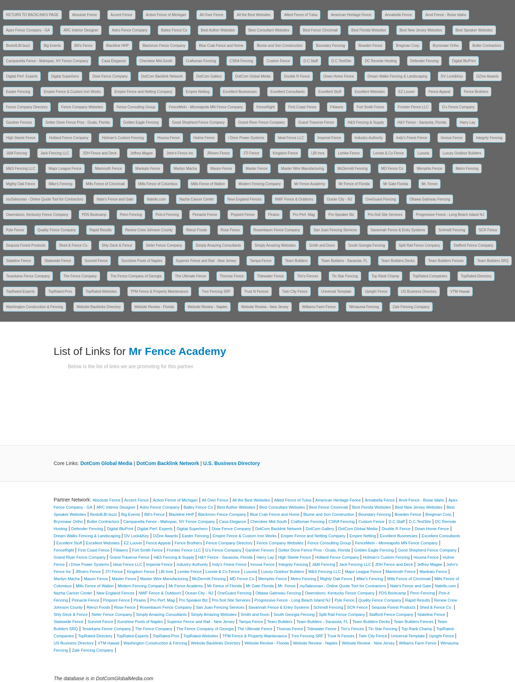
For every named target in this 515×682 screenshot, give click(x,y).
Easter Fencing (18, 92)
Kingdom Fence (285, 153)
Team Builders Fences (446, 261)
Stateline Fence (18, 261)
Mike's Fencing (60, 184)
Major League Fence (65, 168)
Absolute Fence (84, 15)
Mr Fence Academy (309, 184)
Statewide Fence (57, 261)
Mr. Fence (429, 184)
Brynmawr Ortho (446, 46)
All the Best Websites (253, 15)
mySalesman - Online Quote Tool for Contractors (44, 199)
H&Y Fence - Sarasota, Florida (422, 122)
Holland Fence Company (68, 138)
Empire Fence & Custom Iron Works (72, 92)
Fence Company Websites (82, 107)
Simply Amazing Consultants (218, 245)
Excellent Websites (370, 92)
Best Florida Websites (368, 30)
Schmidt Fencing (451, 230)
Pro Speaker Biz (341, 215)
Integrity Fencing (489, 138)
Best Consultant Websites (269, 30)
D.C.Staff (310, 61)
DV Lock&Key (452, 76)
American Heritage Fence (351, 15)
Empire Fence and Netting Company (143, 92)
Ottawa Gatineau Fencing (429, 199)
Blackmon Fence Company (163, 46)
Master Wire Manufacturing (302, 168)
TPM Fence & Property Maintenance (159, 291)
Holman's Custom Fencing (123, 138)
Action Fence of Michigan (166, 15)
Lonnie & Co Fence (388, 153)
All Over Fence (211, 15)
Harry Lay (467, 122)
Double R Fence (297, 76)
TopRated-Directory (476, 276)
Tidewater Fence (270, 276)
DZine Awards (487, 76)
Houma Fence (168, 138)
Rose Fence (230, 230)
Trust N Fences (256, 291)
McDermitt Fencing (353, 168)
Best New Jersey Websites (420, 30)
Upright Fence (376, 291)
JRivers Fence (218, 153)
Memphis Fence (429, 168)
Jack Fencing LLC (54, 153)
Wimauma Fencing (364, 307)
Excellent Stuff (329, 92)
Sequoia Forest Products (25, 245)
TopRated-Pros (60, 291)
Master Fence (257, 168)
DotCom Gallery (209, 76)
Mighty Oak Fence (20, 184)
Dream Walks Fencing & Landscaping (397, 76)
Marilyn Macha (185, 168)
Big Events (52, 46)
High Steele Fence (20, 138)
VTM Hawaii (460, 291)
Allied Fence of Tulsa (300, 15)
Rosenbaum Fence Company (277, 230)
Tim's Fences (307, 276)
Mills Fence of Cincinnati (105, 184)
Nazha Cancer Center (196, 199)
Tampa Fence (260, 261)
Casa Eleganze (114, 61)
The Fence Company (80, 276)
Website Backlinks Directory (99, 307)
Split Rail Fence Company (419, 245)
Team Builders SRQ (493, 261)
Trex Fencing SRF (216, 291)
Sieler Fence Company (164, 245)
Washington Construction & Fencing (34, 307)
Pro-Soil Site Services (385, 215)
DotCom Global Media (252, 76)
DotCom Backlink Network (162, 76)
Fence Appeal (439, 92)
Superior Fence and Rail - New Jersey (206, 261)
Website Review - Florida (154, 307)
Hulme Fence (204, 138)
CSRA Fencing (241, 61)
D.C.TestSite (342, 61)
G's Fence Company (458, 107)
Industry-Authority (369, 138)
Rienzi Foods (196, 230)
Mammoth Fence (108, 168)
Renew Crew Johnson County (148, 230)
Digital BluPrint (464, 61)
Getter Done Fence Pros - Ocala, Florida (77, 122)
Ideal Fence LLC (291, 138)
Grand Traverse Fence (316, 122)
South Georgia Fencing (366, 245)
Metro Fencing (467, 168)
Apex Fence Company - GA (28, 30)
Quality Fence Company (57, 230)
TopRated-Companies (430, 276)
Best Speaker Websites (474, 30)
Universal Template (336, 291)
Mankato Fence (148, 168)
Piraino (273, 215)
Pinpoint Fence (243, 215)
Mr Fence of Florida (354, 184)
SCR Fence (488, 230)
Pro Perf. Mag (304, 215)
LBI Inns (317, 153)
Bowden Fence (370, 46)
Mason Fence (221, 168)
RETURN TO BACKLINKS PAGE (32, 15)
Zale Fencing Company (411, 307)
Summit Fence (96, 261)
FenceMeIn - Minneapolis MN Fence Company (206, 107)
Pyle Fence (15, 230)
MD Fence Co (392, 168)
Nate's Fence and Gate (115, 199)
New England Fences (244, 199)
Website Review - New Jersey (265, 307)
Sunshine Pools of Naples (141, 261)
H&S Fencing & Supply (366, 122)
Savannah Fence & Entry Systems (398, 230)
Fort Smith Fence (370, 107)
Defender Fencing (424, 61)
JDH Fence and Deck (100, 153)
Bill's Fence (83, 46)
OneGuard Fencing (381, 199)
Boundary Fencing (330, 46)
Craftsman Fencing (201, 61)
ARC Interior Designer (80, 30)
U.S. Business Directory (231, 463)
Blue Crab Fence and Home (221, 46)
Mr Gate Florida (395, 184)
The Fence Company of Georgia (135, 276)
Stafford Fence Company (473, 245)
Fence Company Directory (27, 107)
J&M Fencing (16, 153)
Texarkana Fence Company (28, 276)
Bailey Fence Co (174, 30)
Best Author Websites (218, 30)
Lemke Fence (349, 153)
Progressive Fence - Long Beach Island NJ (450, 215)
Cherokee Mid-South (155, 61)
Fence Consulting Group (136, 107)
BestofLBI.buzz (18, 46)
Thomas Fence (232, 276)
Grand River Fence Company (261, 122)
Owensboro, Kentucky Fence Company (37, 215)
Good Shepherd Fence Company (198, 122)
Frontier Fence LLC (413, 107)
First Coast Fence (302, 107)
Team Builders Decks (398, 261)
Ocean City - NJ (339, 199)
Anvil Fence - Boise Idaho (445, 15)
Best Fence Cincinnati (320, 30)
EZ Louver (406, 92)
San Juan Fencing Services (335, 230)
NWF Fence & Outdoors (294, 199)
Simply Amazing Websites (275, 245)
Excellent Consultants (287, 92)
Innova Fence (451, 138)
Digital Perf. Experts (22, 76)
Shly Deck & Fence (117, 245)
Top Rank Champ (385, 276)
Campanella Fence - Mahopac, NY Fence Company (47, 61)
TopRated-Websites (101, 291)
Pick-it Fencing (167, 215)
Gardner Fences (19, 122)
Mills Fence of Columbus (157, 184)
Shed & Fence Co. (73, 245)
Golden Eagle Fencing (141, 122)
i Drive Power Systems (246, 138)
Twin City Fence (295, 291)
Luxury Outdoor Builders (462, 153)
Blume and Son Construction (279, 46)
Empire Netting (198, 92)
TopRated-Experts (20, 291)
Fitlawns (336, 107)
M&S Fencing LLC (20, 168)
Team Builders (296, 261)
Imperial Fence (329, 138)
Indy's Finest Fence (411, 138)
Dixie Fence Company (109, 76)
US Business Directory (419, 291)
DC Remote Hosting (381, 61)
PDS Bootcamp (94, 215)
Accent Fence (121, 15)
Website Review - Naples (208, 307)
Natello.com (156, 199)
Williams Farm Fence (319, 307)
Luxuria (423, 153)
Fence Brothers (476, 92)
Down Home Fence (338, 76)
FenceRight (265, 107)
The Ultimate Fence (190, 276)
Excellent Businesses (240, 92)
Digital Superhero (65, 76)
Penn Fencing (131, 215)
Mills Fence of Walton (208, 184)
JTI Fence (251, 153)
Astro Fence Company (130, 30)
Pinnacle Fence (204, 215)
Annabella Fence (398, 15)
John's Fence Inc (179, 153)
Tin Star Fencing (345, 276)
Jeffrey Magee (141, 153)
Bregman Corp (407, 46)
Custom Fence (278, 61)
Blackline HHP (117, 46)
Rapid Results (100, 230)
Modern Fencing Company (260, 184)
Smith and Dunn (322, 245)
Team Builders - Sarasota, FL (344, 261)
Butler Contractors (486, 46)
